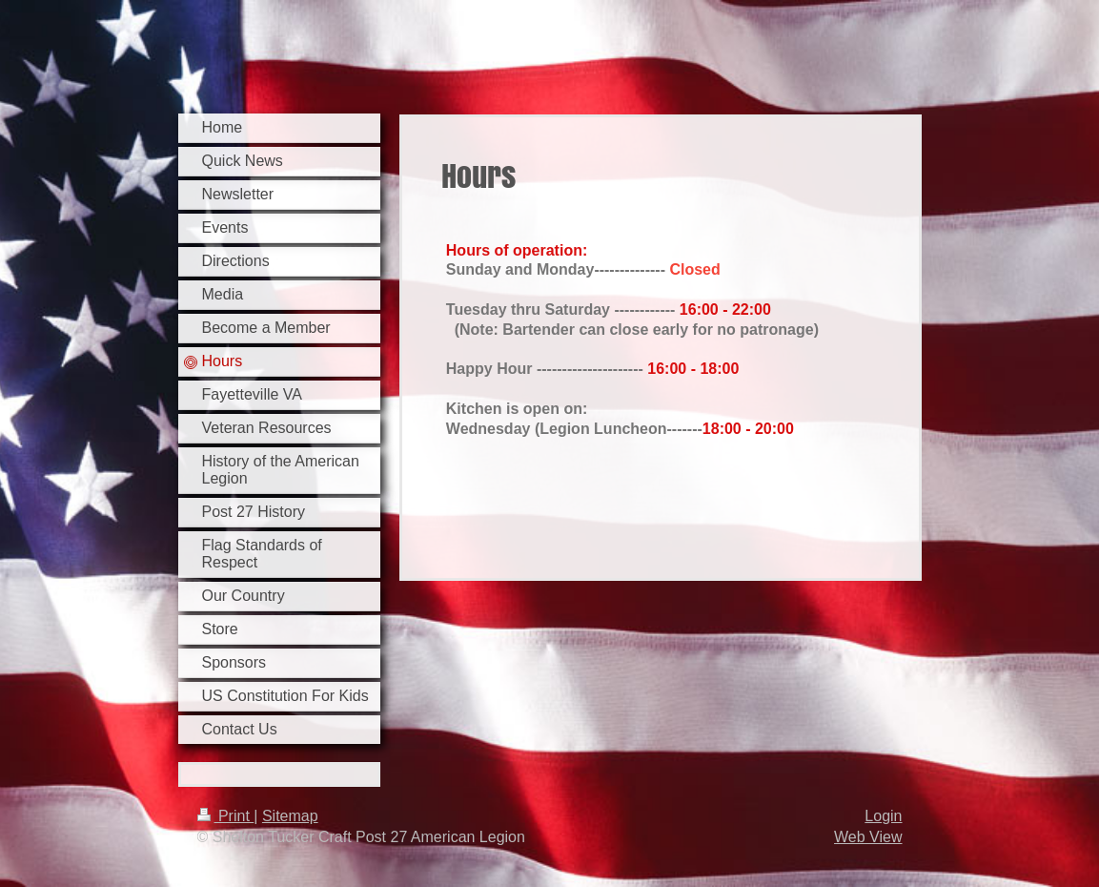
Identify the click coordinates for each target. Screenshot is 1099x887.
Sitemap (290, 816)
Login (883, 816)
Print (225, 816)
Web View (868, 837)
